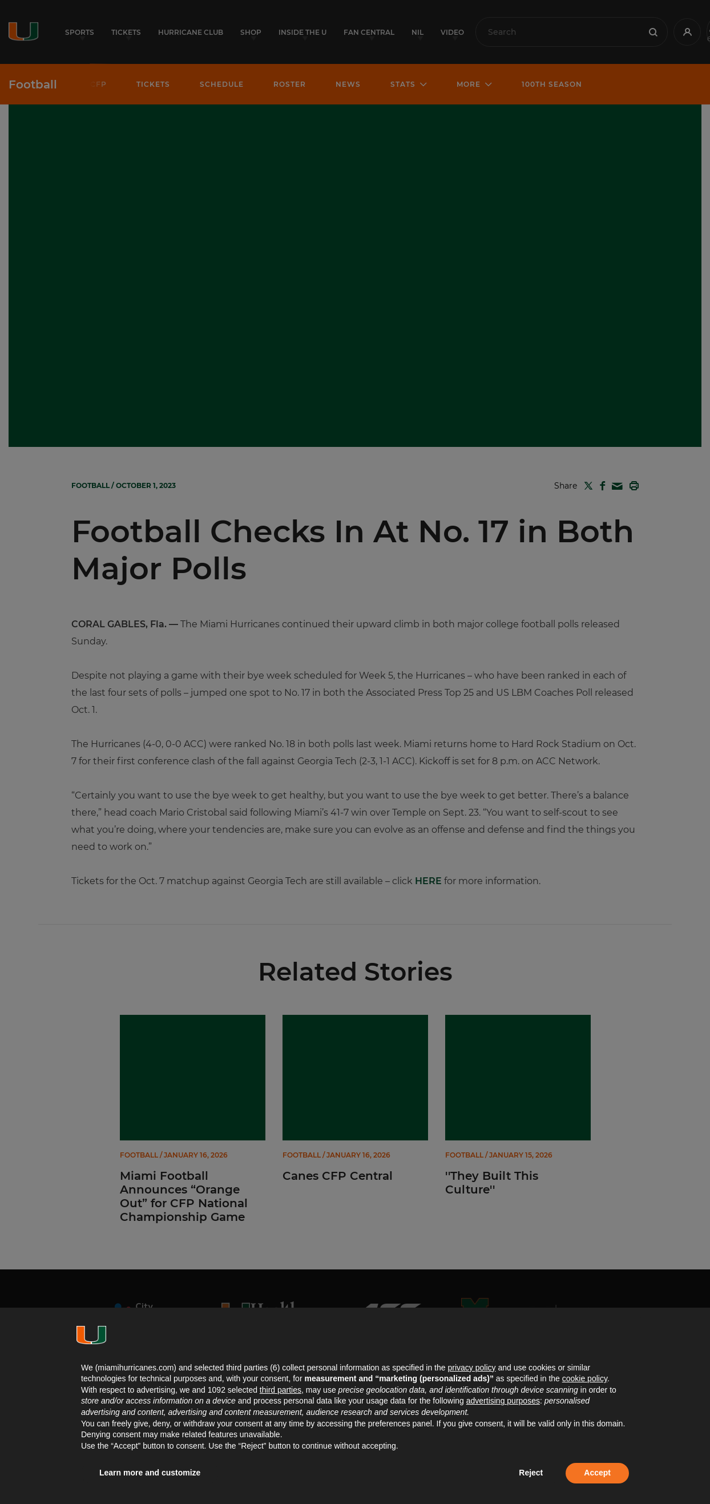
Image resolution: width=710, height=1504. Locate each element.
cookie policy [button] (584, 1378)
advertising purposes (503, 1400)
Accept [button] (597, 1472)
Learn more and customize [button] (149, 1472)
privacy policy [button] (471, 1367)
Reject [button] (531, 1472)
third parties (280, 1389)
